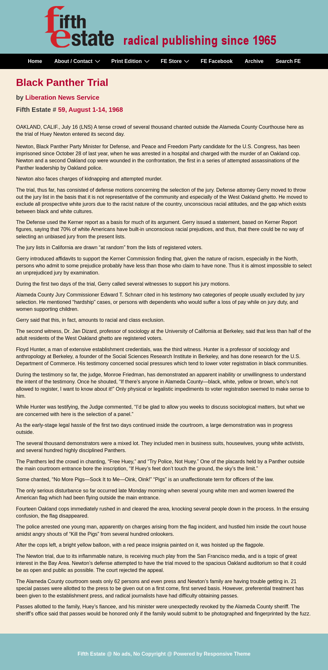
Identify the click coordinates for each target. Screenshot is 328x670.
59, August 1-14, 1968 (90, 109)
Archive (254, 61)
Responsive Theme (227, 654)
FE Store (176, 61)
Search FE (288, 61)
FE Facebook (217, 61)
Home (35, 61)
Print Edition (131, 61)
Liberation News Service (62, 97)
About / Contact (78, 61)
